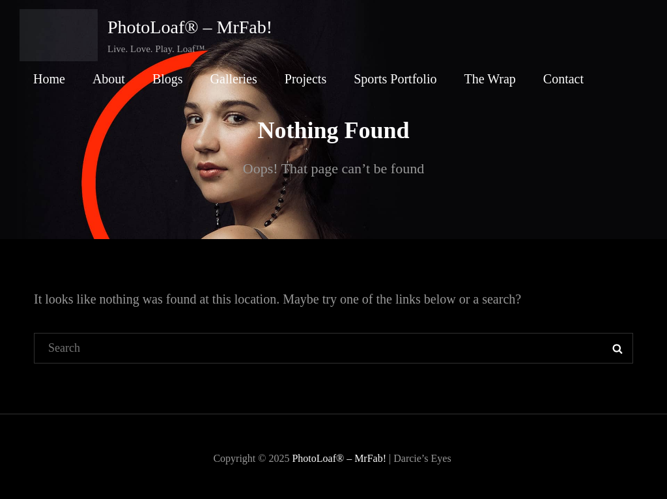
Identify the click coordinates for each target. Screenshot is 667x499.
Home (49, 79)
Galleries (233, 79)
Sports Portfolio (395, 79)
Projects (305, 79)
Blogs (167, 79)
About (108, 79)
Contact (563, 79)
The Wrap (489, 79)
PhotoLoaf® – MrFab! (189, 27)
